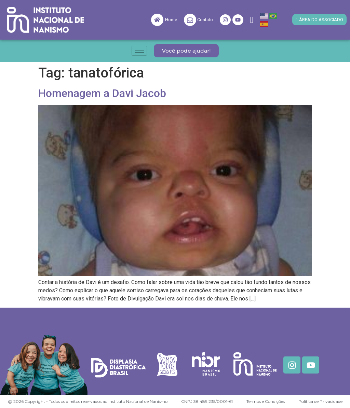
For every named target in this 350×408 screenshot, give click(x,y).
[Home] (157, 20)
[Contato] (190, 20)
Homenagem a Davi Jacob (102, 93)
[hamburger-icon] (139, 51)
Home (171, 19)
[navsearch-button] (252, 20)
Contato (205, 19)
